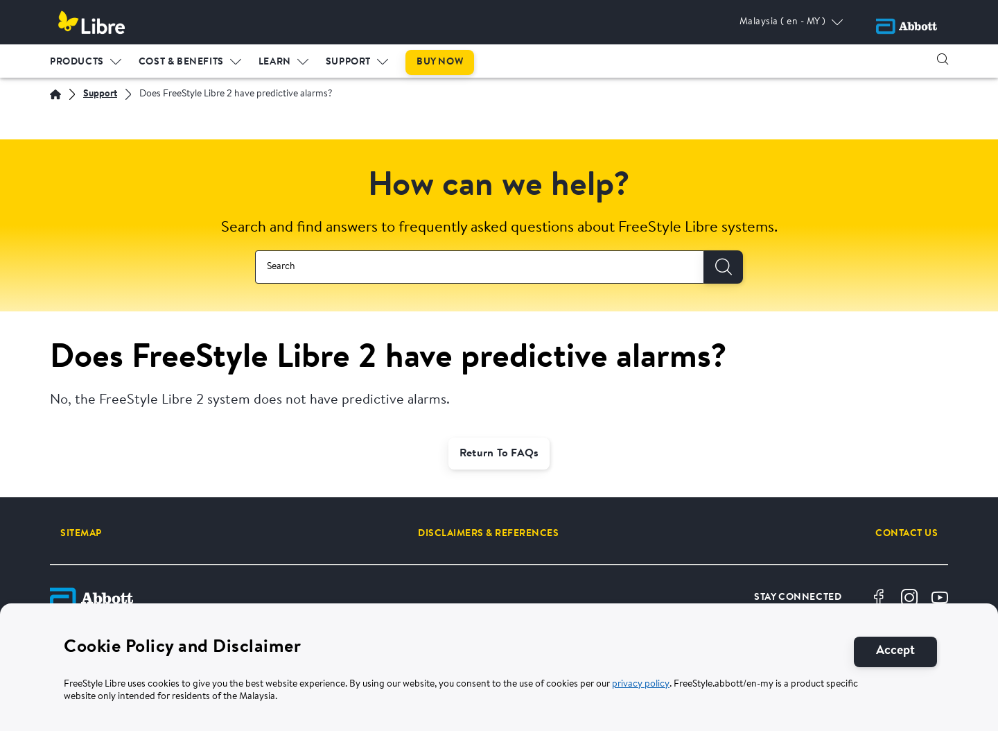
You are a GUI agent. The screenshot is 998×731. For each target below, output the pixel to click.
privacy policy (640, 684)
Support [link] (348, 61)
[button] (942, 58)
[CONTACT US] (906, 533)
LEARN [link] (275, 61)
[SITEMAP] (81, 533)
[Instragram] (909, 598)
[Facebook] (878, 598)
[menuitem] (86, 59)
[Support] (100, 95)
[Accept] (895, 651)
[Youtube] (939, 598)
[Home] (55, 94)
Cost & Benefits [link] (181, 61)
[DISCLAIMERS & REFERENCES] (488, 533)
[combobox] (479, 267)
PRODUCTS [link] (77, 61)
